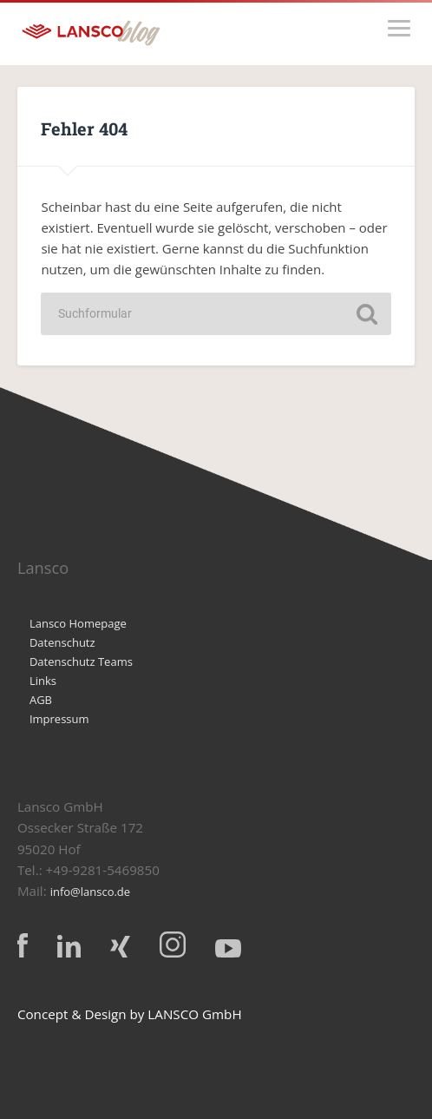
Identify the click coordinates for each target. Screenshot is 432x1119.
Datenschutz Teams (81, 661)
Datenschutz (62, 642)
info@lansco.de (90, 891)
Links (42, 680)
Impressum (59, 719)
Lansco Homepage (78, 623)
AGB (40, 700)
